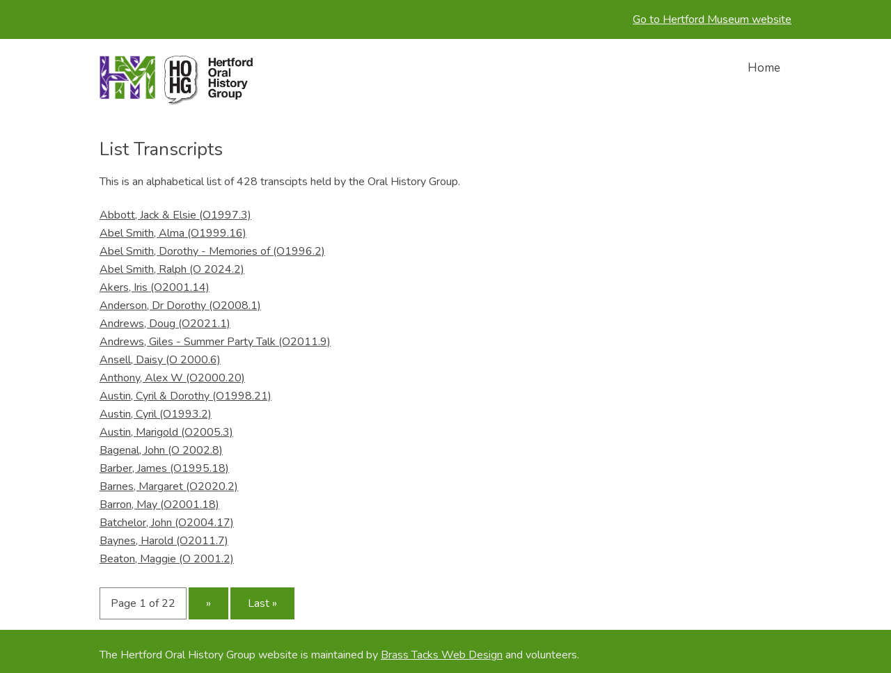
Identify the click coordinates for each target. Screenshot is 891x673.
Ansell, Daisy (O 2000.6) (160, 359)
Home (764, 68)
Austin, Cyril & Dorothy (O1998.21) (185, 396)
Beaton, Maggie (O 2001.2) (167, 559)
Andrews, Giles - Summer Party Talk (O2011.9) (215, 341)
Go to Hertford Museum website (712, 19)
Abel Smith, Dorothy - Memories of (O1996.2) (212, 251)
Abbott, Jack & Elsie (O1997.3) (175, 215)
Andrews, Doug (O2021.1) (165, 323)
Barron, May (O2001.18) (159, 504)
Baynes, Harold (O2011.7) (164, 540)
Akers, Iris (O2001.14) (155, 287)
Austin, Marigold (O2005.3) (166, 432)
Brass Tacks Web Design (442, 655)
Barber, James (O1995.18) (164, 468)
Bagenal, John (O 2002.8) (161, 450)
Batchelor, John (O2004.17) (167, 522)
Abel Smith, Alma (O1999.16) (173, 233)
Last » (262, 603)
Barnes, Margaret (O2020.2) (169, 486)
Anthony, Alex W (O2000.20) (172, 378)
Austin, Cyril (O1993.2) (156, 414)
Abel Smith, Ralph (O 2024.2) (172, 269)
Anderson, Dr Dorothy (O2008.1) (180, 305)
